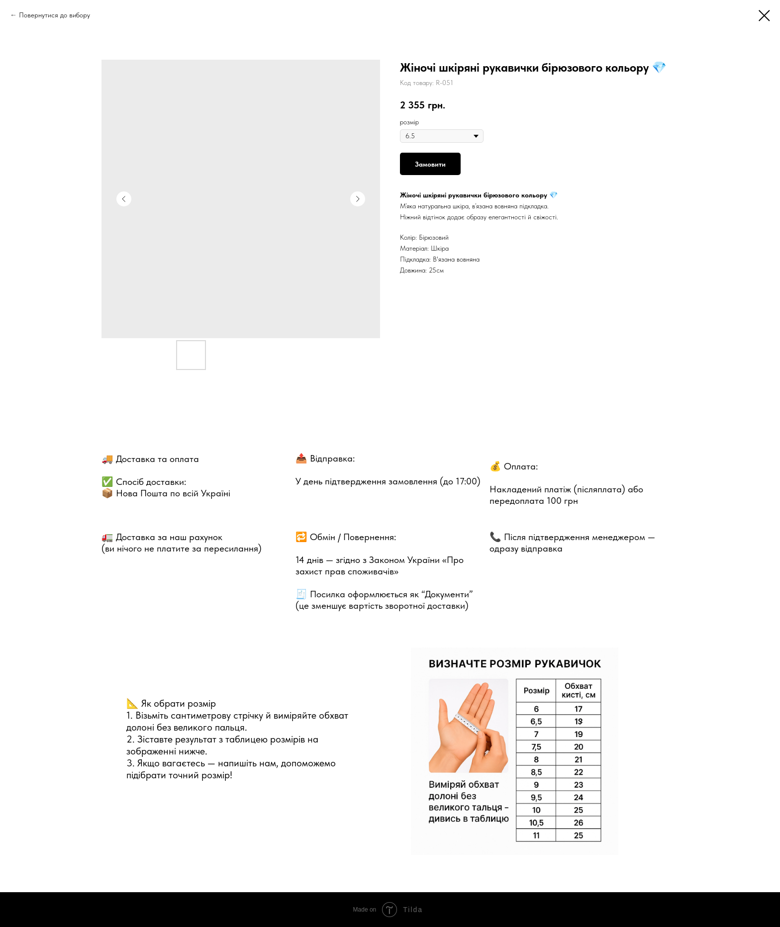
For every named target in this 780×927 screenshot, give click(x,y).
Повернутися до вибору (54, 15)
